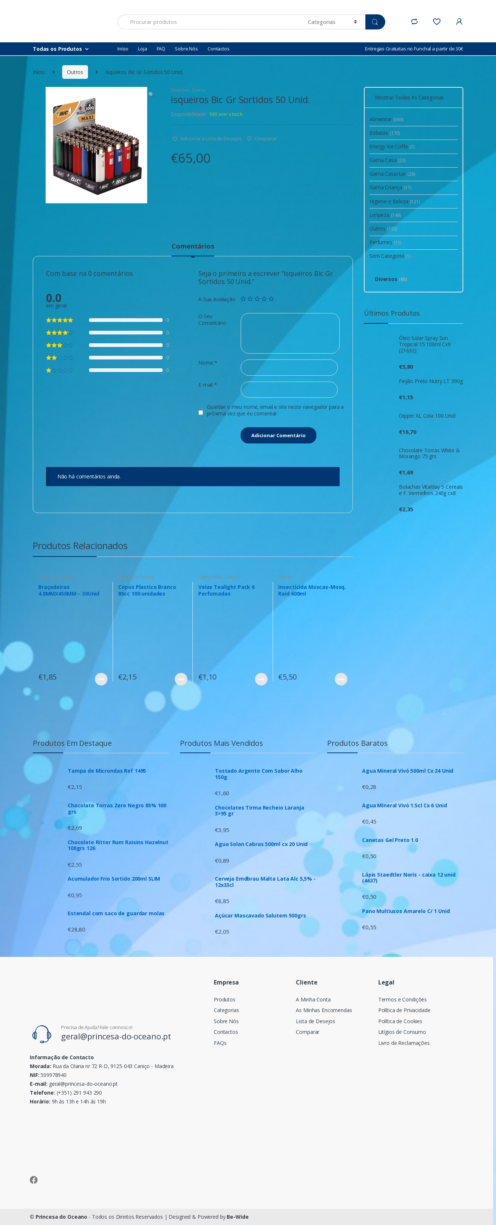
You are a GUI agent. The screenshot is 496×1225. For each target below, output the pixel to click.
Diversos (180, 90)
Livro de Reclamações (404, 1042)
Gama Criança (390, 187)
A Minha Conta (313, 999)
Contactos (219, 48)
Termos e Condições (402, 999)
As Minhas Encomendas (324, 1010)
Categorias (226, 1010)
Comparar (266, 138)
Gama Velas (210, 577)
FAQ (161, 48)
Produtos (224, 999)
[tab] (192, 249)
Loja (142, 48)
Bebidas (384, 132)
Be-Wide (237, 1216)
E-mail (207, 385)
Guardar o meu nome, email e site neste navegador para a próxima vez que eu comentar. (275, 410)
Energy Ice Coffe (392, 146)
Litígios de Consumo (402, 1031)
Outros (75, 72)
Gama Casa (387, 160)
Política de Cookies (400, 1021)
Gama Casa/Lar (392, 173)
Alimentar (386, 119)
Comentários (192, 246)
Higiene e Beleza (394, 201)
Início (122, 48)
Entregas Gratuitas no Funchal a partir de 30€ (414, 48)
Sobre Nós (186, 48)
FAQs (220, 1042)
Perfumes (385, 242)
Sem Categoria (390, 255)
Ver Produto (100, 679)
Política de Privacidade (404, 1010)
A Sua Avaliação (216, 299)
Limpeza (385, 214)
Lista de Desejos (315, 1021)
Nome (207, 362)
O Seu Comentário (212, 319)
